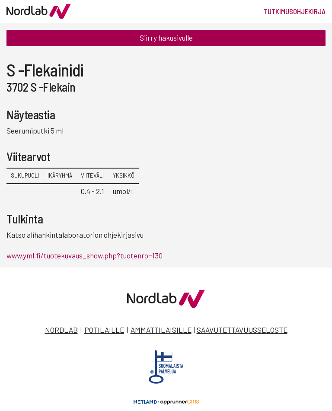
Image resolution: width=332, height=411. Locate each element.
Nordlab (61, 329)
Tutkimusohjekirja (295, 11)
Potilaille (104, 329)
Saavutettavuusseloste (242, 329)
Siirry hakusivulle (166, 37)
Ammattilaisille (161, 329)
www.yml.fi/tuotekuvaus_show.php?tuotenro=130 (84, 255)
